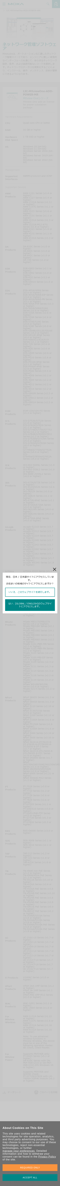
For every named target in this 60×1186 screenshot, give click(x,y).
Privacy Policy (47, 1156)
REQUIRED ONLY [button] (30, 1167)
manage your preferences (19, 1151)
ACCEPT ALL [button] (30, 1177)
